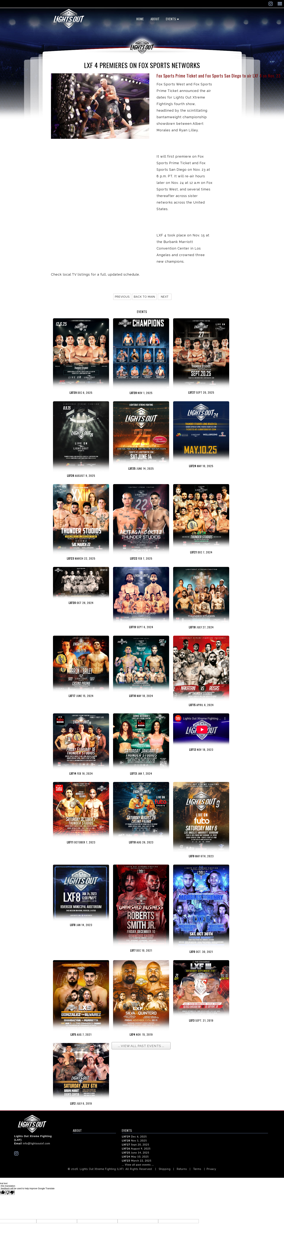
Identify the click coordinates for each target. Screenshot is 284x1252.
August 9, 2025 (136, 1148)
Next (165, 296)
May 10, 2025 (135, 1156)
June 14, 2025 (135, 1152)
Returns (182, 1169)
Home (140, 19)
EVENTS (171, 19)
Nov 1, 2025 (134, 1140)
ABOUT (155, 19)
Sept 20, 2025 (135, 1144)
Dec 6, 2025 (134, 1136)
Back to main (144, 296)
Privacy (211, 1169)
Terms (197, 1169)
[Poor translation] (10, 1192)
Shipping (165, 1169)
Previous (122, 296)
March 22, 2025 (136, 1160)
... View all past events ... (138, 1164)
